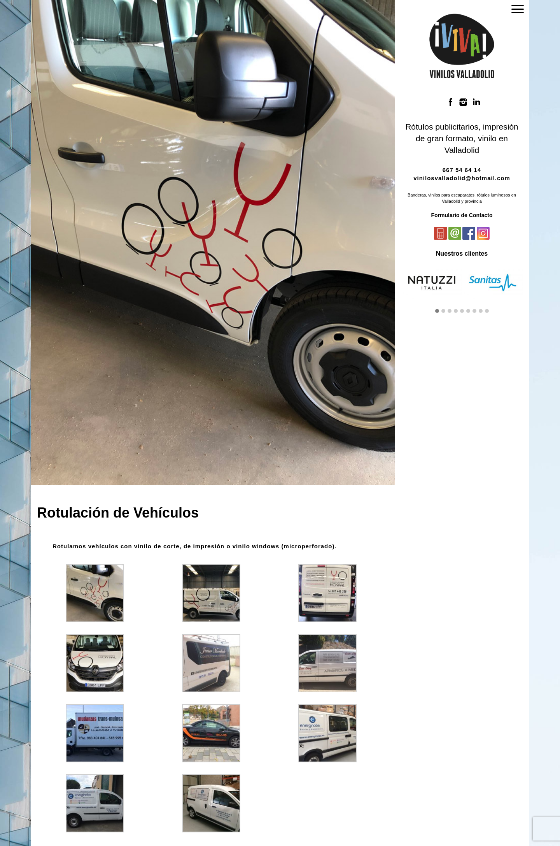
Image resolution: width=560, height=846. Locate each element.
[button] (437, 311)
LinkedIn (476, 102)
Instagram (463, 102)
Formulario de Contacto (462, 215)
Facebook (450, 102)
